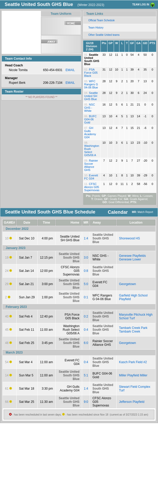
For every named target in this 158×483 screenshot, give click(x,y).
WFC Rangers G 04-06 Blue (91, 84)
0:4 (86, 330)
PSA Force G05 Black (91, 72)
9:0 (86, 402)
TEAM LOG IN (140, 4)
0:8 (86, 271)
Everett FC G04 (91, 177)
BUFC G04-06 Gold (90, 119)
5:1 (86, 375)
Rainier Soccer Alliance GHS (91, 165)
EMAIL (70, 70)
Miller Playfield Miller (133, 375)
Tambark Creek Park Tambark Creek (133, 329)
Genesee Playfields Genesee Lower (132, 257)
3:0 (86, 257)
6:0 (86, 343)
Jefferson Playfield (132, 402)
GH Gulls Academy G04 (90, 132)
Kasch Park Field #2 (133, 362)
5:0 (86, 284)
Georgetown (127, 284)
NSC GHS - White (89, 107)
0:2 (86, 316)
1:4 (86, 238)
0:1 (86, 297)
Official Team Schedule (101, 20)
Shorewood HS (129, 238)
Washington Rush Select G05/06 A (91, 150)
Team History (95, 27)
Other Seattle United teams (104, 34)
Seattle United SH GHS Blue (91, 96)
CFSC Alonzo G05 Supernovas (91, 187)
